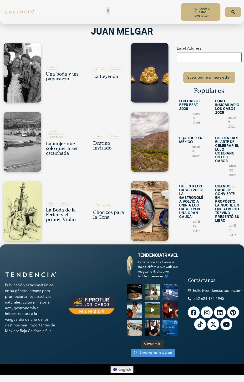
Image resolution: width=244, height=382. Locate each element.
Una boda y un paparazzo (62, 77)
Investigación (56, 137)
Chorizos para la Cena (108, 215)
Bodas (52, 67)
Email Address (189, 48)
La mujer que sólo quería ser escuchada (62, 149)
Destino (100, 136)
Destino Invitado (102, 146)
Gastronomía (103, 205)
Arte (51, 203)
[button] (108, 11)
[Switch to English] (122, 369)
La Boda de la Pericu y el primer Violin (61, 215)
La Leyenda (105, 76)
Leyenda (115, 70)
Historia (100, 70)
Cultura (65, 203)
